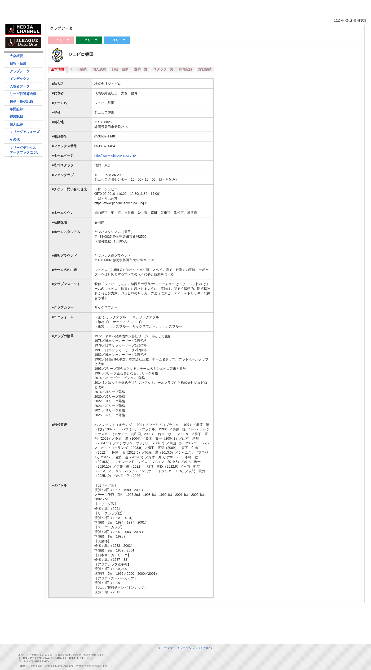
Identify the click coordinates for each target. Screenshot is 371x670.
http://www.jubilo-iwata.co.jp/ (115, 155)
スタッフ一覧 (163, 69)
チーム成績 (78, 69)
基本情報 (57, 69)
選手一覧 (140, 69)
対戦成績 (205, 69)
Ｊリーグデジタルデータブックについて (25, 151)
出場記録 (185, 69)
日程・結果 (120, 69)
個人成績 (99, 69)
